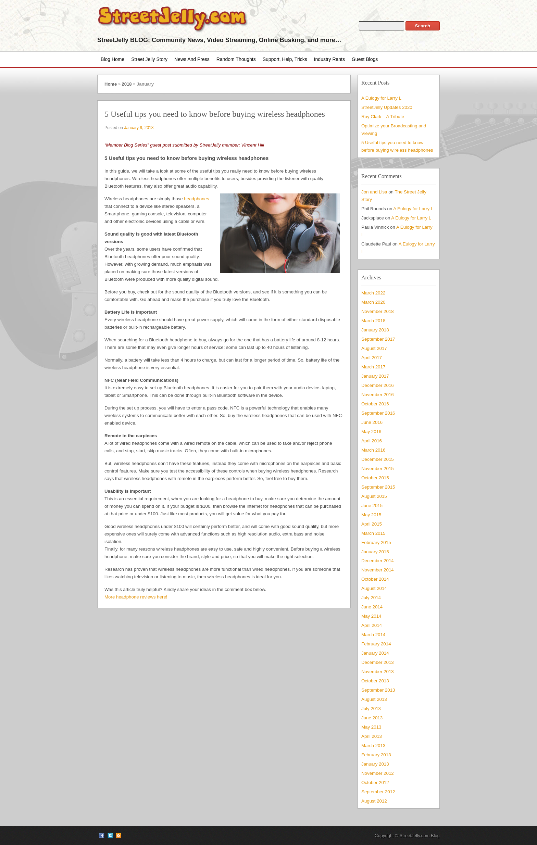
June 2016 (372, 422)
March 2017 (373, 366)
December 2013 (377, 662)
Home (110, 84)
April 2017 (371, 357)
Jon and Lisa (374, 191)
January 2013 (375, 764)
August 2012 (374, 801)
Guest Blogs (365, 59)
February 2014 (376, 643)
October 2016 (375, 403)
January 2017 (375, 376)
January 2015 (375, 551)
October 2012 (375, 782)
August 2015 (374, 496)
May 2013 (371, 727)
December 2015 (377, 459)
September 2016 (378, 413)
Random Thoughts (236, 59)
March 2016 (373, 450)
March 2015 (373, 533)
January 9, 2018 (138, 127)
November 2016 (377, 394)
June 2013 (372, 717)
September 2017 (378, 339)
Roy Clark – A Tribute (382, 116)
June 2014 (372, 606)
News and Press (192, 59)
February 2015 (376, 542)
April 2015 (371, 524)
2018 (127, 84)
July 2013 (371, 708)
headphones (196, 198)
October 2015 (375, 477)
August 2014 (374, 588)
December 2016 (377, 385)
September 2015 (378, 487)
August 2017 (374, 348)
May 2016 (371, 431)
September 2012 (378, 791)
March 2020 (373, 302)
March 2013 (373, 745)
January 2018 (375, 329)
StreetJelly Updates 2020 (386, 107)
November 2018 (377, 311)
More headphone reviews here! (135, 597)
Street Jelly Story (149, 59)
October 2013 (375, 680)
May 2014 (371, 616)
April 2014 (371, 625)
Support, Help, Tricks (285, 59)
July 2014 (371, 597)
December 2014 (377, 560)
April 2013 (371, 736)
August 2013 (374, 699)
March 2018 (373, 320)
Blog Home (112, 59)
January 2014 (375, 653)
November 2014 (377, 569)
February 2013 (376, 754)
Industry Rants (329, 59)
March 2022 (373, 292)
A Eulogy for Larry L (381, 98)
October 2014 (375, 579)
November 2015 (377, 468)
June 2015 (372, 505)
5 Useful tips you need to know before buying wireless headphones (214, 114)
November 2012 (377, 773)
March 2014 (373, 634)
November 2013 (377, 671)
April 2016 (371, 440)
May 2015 (371, 514)
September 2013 (378, 690)
